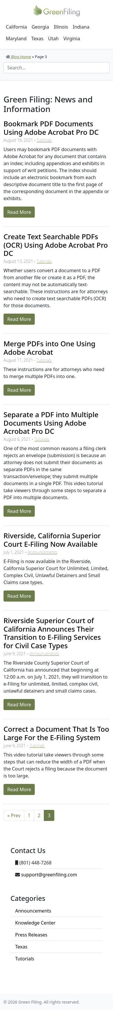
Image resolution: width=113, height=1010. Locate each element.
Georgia (40, 27)
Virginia (71, 38)
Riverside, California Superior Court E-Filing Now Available (52, 540)
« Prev (13, 815)
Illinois (61, 27)
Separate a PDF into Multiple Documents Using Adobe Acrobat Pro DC (51, 423)
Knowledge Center (35, 923)
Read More (19, 212)
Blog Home (18, 56)
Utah (53, 38)
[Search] (56, 67)
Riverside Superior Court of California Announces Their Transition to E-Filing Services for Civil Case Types (52, 633)
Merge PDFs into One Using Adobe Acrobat (49, 348)
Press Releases (31, 935)
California (16, 27)
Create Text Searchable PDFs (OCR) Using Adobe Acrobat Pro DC (56, 245)
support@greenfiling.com (49, 874)
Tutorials (44, 140)
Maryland (16, 38)
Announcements (42, 552)
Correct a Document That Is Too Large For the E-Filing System (56, 733)
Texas (37, 38)
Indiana (81, 27)
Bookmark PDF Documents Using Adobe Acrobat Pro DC (51, 128)
